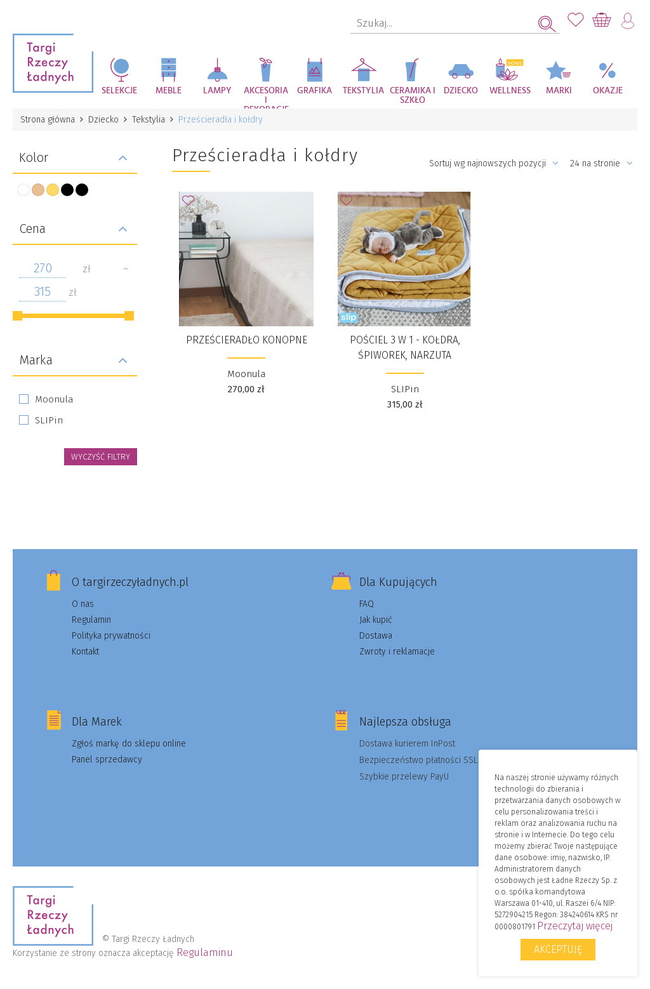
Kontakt (85, 651)
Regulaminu (204, 952)
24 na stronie (601, 163)
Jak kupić (375, 619)
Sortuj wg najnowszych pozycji (494, 163)
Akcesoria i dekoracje (266, 97)
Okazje (608, 90)
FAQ (366, 604)
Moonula (54, 399)
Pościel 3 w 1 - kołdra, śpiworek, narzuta (405, 347)
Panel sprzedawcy (107, 759)
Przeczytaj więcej (575, 926)
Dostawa (375, 635)
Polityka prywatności (111, 635)
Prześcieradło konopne (246, 340)
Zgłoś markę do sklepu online (129, 743)
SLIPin (49, 420)
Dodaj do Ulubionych (191, 204)
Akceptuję (558, 949)
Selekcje (119, 90)
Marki (559, 90)
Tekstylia (363, 90)
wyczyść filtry (100, 456)
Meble (169, 90)
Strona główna (47, 119)
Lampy (217, 90)
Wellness (510, 90)
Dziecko (461, 90)
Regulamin (91, 619)
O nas (83, 604)
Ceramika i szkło (412, 95)
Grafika (314, 90)
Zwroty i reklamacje (397, 651)
